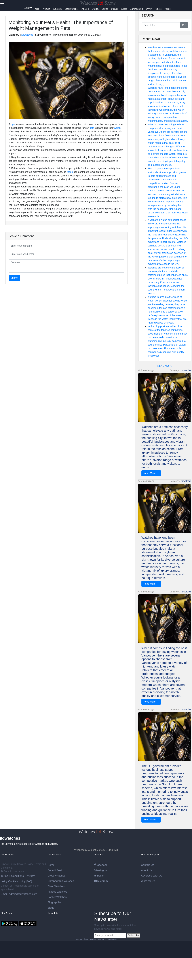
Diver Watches (56, 886)
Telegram (101, 880)
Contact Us (147, 864)
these (70, 172)
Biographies (55, 902)
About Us (146, 870)
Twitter (99, 875)
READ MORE (164, 366)
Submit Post (55, 870)
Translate (53, 913)
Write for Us (148, 880)
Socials (98, 854)
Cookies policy (16, 881)
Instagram (101, 870)
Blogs (51, 907)
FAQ (29, 881)
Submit (14, 278)
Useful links (54, 854)
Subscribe (133, 935)
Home (51, 864)
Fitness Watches (57, 891)
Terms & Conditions (13, 875)
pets (91, 128)
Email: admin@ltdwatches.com (19, 893)
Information (7, 854)
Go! (184, 25)
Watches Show (98, 3)
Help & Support (150, 854)
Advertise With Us (151, 875)
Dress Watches (56, 875)
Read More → (151, 473)
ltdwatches (27, 34)
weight (117, 128)
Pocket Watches (57, 897)
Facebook (100, 864)
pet (13, 124)
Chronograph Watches (61, 880)
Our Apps (6, 913)
